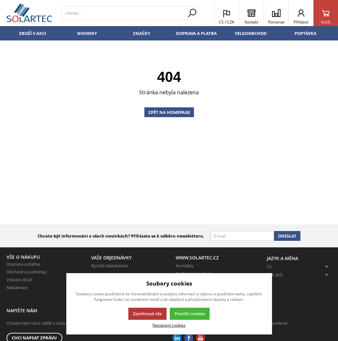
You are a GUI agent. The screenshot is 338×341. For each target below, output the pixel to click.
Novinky (87, 33)
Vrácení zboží (19, 280)
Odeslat (287, 236)
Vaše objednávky (111, 258)
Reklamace (17, 287)
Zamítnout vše (147, 314)
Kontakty (185, 266)
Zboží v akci (32, 33)
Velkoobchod (251, 33)
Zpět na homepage (169, 112)
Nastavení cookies (169, 325)
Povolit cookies (190, 314)
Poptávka (305, 33)
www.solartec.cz (197, 258)
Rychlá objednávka (109, 266)
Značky (141, 33)
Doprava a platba (196, 33)
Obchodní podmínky (27, 272)
